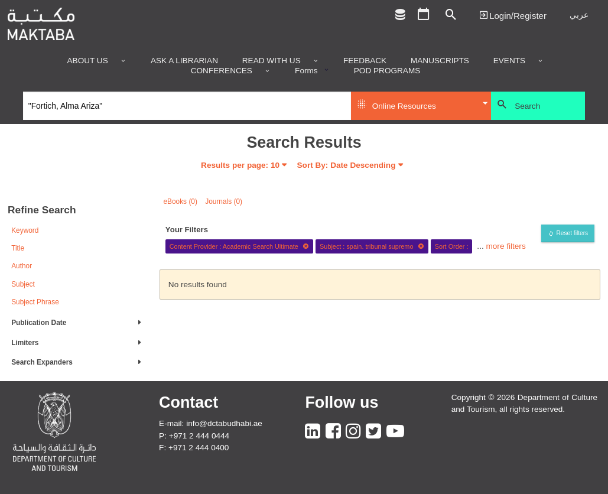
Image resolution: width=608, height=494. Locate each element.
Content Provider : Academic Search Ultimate (240, 246)
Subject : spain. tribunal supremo (372, 246)
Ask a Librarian (184, 61)
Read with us (271, 61)
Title (17, 248)
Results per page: (240, 165)
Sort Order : (452, 246)
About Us (87, 61)
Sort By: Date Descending (346, 165)
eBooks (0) (180, 201)
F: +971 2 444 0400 (194, 447)
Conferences (221, 71)
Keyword (24, 230)
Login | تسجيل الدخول (513, 15)
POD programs (387, 71)
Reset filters (572, 233)
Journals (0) (223, 201)
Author (21, 266)
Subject (23, 284)
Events (509, 61)
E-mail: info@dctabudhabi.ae (210, 423)
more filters (505, 246)
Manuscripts (440, 61)
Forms (306, 71)
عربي (579, 15)
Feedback (364, 61)
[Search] (187, 106)
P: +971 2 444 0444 (194, 435)
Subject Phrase (35, 302)
